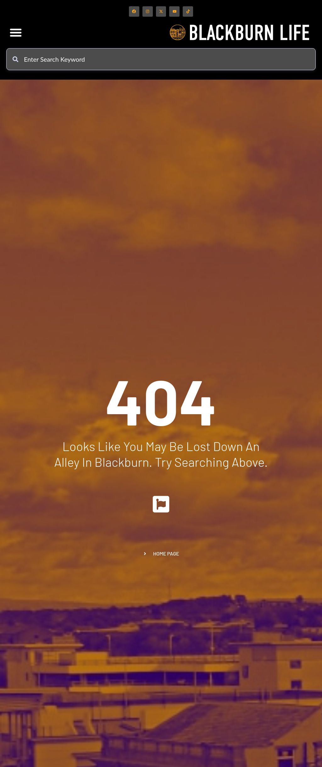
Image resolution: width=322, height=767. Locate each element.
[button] (15, 34)
